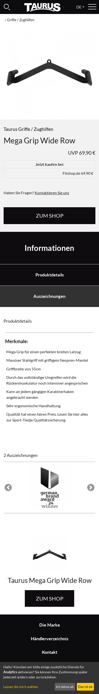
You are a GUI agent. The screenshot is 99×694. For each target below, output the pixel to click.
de (78, 7)
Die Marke (49, 624)
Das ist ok (85, 687)
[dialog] (49, 678)
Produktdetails (49, 274)
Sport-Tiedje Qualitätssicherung (38, 420)
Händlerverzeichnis (49, 638)
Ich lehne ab (65, 687)
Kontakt (49, 652)
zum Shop (49, 215)
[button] (8, 487)
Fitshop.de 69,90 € (78, 173)
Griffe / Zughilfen (20, 20)
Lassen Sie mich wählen (20, 687)
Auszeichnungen (49, 296)
